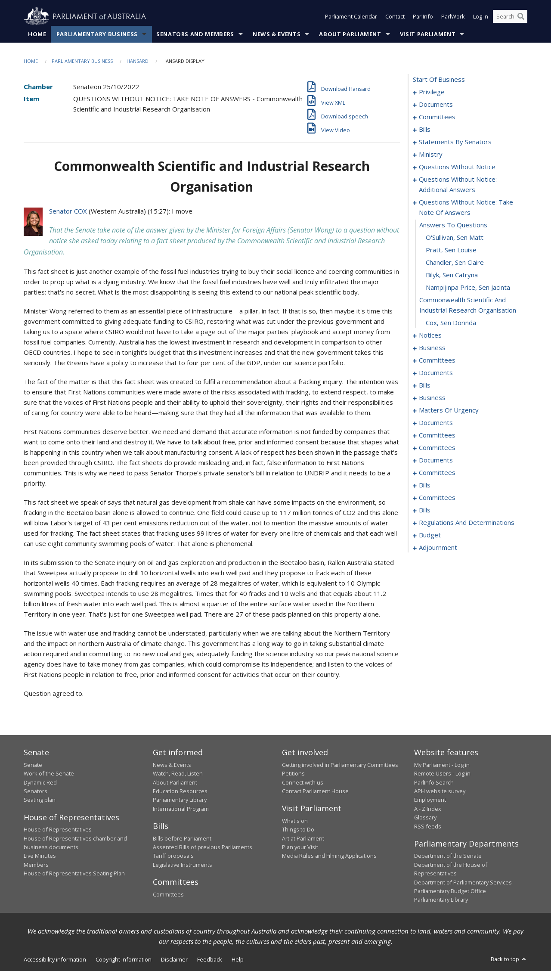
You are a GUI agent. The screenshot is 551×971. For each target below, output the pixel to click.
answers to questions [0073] (453, 224)
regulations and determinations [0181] (466, 522)
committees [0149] (437, 435)
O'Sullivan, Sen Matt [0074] (454, 237)
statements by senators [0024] (455, 141)
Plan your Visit (300, 847)
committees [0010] (437, 116)
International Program (181, 809)
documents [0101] (436, 372)
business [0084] (432, 347)
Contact (395, 16)
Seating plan (40, 799)
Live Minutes (40, 855)
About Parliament (350, 34)
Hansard (138, 61)
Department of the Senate (448, 855)
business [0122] (432, 397)
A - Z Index (427, 809)
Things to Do (298, 829)
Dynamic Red (40, 782)
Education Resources (180, 791)
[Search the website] (510, 16)
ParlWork (453, 16)
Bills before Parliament (182, 838)
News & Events (276, 34)
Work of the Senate (49, 773)
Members (36, 865)
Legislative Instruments (182, 865)
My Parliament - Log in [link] (442, 765)
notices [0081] (430, 335)
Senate (33, 765)
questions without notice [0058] (457, 166)
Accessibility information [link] (55, 959)
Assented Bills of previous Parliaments (202, 847)
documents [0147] (436, 422)
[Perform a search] (520, 16)
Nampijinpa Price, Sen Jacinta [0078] (468, 287)
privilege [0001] (432, 91)
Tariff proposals (173, 855)
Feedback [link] (209, 959)
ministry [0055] (431, 154)
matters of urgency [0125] (449, 410)
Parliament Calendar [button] (351, 16)
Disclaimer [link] (174, 959)
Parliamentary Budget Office (450, 891)
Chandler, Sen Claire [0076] (455, 262)
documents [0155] (436, 460)
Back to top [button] (509, 959)
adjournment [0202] (438, 547)
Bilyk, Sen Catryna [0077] (452, 274)
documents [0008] (436, 104)
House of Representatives (58, 829)
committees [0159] (437, 472)
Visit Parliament (427, 34)
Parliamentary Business (97, 34)
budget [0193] (430, 534)
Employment (430, 799)
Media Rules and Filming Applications (329, 855)
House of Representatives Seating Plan (74, 873)
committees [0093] (437, 360)
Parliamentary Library (180, 799)
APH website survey (439, 791)
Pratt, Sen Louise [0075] (451, 249)
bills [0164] (424, 485)
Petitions (293, 773)
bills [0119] (424, 385)
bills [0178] (424, 510)
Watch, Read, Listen (178, 773)
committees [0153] (437, 447)
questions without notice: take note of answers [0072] (466, 207)
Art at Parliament (303, 838)
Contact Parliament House (315, 791)
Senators (35, 791)
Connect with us (302, 782)
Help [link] (238, 959)
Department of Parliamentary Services (463, 882)
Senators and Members (195, 34)
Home (37, 34)
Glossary (425, 817)
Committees (168, 894)
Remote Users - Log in (442, 773)
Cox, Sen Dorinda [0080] (451, 322)
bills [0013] (424, 129)
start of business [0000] (439, 79)
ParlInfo (423, 16)
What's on (295, 821)
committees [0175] (437, 497)
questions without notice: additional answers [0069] (458, 184)
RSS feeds (427, 826)
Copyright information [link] (124, 959)
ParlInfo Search (434, 782)
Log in (480, 16)
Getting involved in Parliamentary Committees (340, 765)
